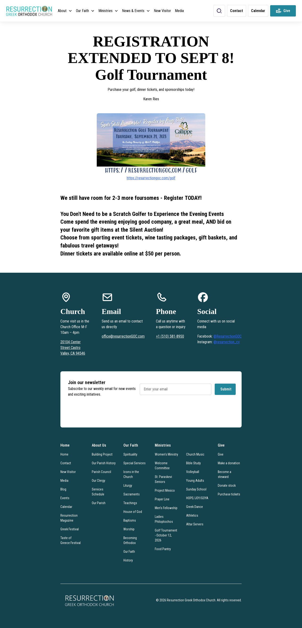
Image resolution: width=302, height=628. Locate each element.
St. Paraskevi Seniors (163, 479)
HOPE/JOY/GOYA (197, 498)
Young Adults (195, 480)
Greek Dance (194, 507)
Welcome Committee (162, 465)
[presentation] (175, 412)
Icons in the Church (131, 474)
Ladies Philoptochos (164, 519)
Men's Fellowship (166, 508)
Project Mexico (165, 490)
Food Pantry (163, 549)
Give (220, 454)
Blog (63, 489)
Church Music (195, 454)
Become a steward (224, 474)
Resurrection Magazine (69, 518)
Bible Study (193, 463)
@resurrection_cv (227, 342)
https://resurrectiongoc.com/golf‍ (151, 178)
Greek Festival (69, 529)
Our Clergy (98, 480)
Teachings (130, 503)
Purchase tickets (229, 494)
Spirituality (130, 454)
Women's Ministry (166, 454)
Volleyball (192, 472)
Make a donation (229, 463)
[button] (65, 10)
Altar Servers (194, 524)
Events (64, 498)
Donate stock (227, 485)
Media (179, 10)
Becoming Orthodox (130, 540)
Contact (65, 463)
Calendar (66, 507)
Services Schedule (98, 491)
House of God (132, 512)
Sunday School (196, 489)
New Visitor (162, 10)
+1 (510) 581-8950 (170, 336)
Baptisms (129, 520)
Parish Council (101, 472)
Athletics (192, 515)
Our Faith (129, 551)
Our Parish (98, 503)
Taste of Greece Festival (70, 540)
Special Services (134, 463)
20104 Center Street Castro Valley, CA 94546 (72, 348)
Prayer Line (162, 499)
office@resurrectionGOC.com (123, 336)
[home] (29, 11)
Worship (128, 529)
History (128, 560)
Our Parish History (104, 463)
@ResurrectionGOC (228, 336)
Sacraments (131, 494)
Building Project (102, 454)
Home (64, 454)
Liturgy (127, 485)
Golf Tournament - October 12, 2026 (166, 535)
